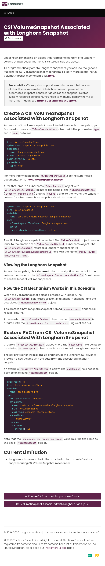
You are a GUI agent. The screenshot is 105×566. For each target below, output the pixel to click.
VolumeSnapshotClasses (45, 179)
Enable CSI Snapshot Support (56, 100)
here (51, 76)
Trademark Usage (56, 548)
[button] (101, 4)
